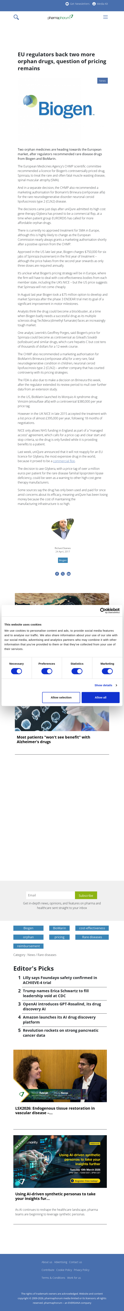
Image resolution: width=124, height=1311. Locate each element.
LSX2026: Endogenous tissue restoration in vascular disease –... (55, 1110)
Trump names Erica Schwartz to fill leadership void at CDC (56, 993)
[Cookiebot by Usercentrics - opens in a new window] (103, 611)
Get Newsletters (80, 4)
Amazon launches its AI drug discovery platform (59, 1020)
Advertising (60, 1262)
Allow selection (61, 697)
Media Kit (102, 4)
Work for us (74, 1278)
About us (47, 1262)
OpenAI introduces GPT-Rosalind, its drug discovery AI (62, 1006)
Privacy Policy (81, 1270)
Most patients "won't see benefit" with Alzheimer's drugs (53, 739)
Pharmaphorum (24, 1267)
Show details (103, 685)
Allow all (100, 697)
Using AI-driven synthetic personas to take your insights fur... (55, 1196)
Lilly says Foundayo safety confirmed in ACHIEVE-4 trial (60, 980)
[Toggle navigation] (17, 17)
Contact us (75, 1262)
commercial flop (64, 461)
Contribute (48, 1270)
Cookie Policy (64, 1270)
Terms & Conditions (53, 1278)
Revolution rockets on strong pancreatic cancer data (60, 1033)
